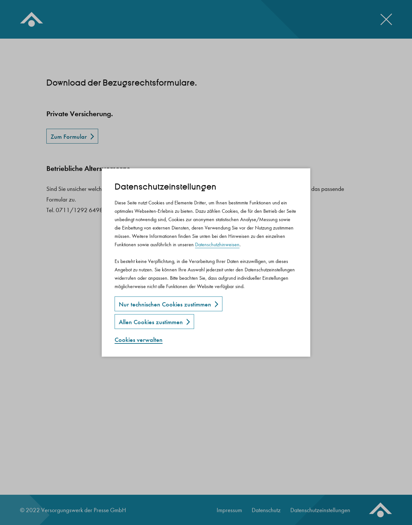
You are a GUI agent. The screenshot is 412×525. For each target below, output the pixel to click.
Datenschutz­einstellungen (165, 187)
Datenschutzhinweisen (217, 244)
